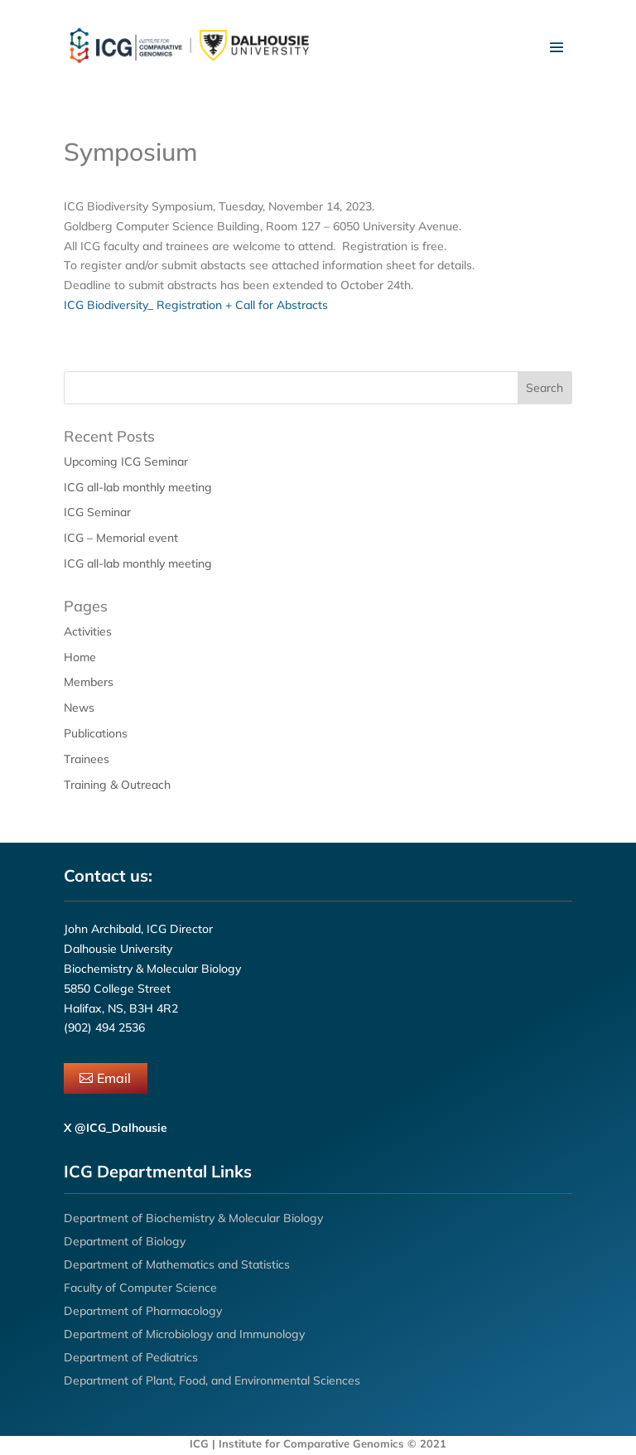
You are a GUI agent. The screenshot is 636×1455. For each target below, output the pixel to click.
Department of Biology (125, 1241)
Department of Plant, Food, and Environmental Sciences (212, 1380)
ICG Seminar (97, 512)
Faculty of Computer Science (140, 1287)
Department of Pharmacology (143, 1310)
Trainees (86, 759)
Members (88, 681)
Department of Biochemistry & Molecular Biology (193, 1218)
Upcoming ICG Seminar (126, 461)
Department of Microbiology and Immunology (184, 1334)
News (79, 707)
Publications (96, 733)
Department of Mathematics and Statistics (177, 1264)
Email (114, 1078)
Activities (88, 631)
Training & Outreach (117, 784)
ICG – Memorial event (121, 537)
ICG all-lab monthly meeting (138, 487)
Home (80, 657)
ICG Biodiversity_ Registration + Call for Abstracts (196, 304)
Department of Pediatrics (131, 1357)
